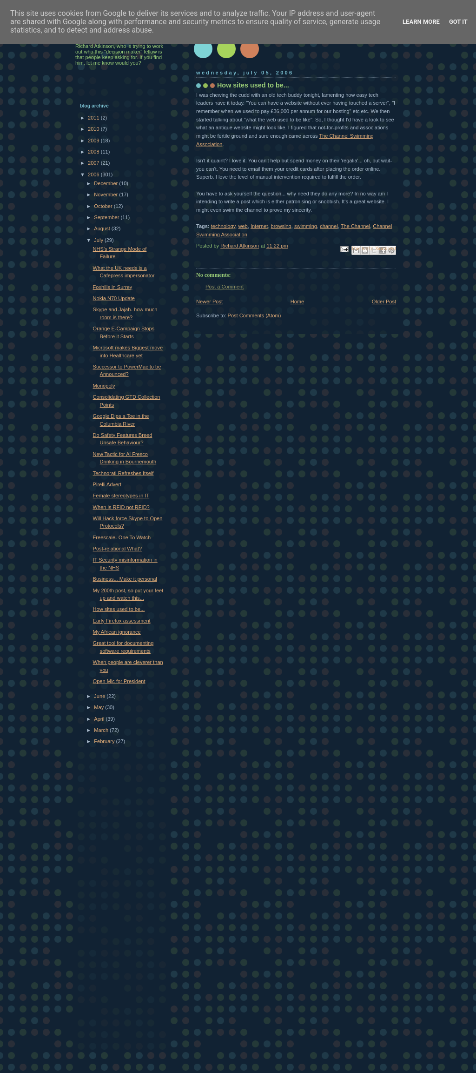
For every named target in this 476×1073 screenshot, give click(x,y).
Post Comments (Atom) (254, 315)
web (243, 226)
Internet (259, 226)
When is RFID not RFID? (121, 507)
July (99, 240)
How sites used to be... (119, 609)
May (99, 707)
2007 (94, 163)
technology (223, 226)
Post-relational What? (117, 548)
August (102, 228)
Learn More (421, 21)
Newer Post (209, 301)
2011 (94, 118)
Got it (458, 21)
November (106, 194)
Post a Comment (224, 286)
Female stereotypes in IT (121, 495)
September (107, 217)
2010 (94, 129)
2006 (94, 174)
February (105, 741)
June (100, 696)
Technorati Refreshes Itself (123, 473)
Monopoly (104, 386)
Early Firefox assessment (122, 621)
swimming (305, 226)
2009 (94, 140)
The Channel (355, 226)
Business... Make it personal (125, 579)
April (100, 719)
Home (297, 301)
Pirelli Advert (107, 484)
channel (329, 226)
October (103, 206)
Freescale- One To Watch (122, 537)
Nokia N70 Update (114, 298)
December (106, 183)
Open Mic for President (119, 681)
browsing (281, 226)
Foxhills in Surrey (112, 287)
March (102, 730)
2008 (94, 151)
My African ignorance (117, 632)
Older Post (384, 301)
